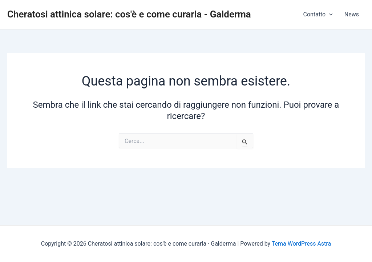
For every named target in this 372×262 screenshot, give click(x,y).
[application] (329, 14)
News (351, 14)
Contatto (317, 14)
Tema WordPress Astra (301, 243)
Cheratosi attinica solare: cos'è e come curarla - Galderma (129, 14)
